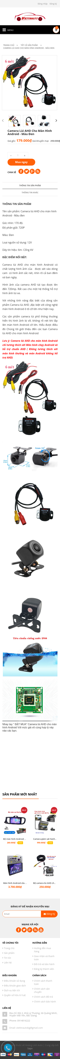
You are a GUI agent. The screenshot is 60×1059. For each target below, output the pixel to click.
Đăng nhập (43, 3)
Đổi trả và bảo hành (44, 964)
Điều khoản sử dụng (14, 980)
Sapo (29, 1048)
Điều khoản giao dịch (15, 985)
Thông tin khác (30, 374)
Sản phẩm (9, 952)
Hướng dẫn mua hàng (42, 950)
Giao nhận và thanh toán (44, 958)
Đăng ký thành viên (44, 968)
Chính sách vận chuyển (42, 990)
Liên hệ (8, 962)
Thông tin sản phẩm (30, 367)
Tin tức (7, 957)
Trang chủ (9, 948)
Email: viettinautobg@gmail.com (26, 1027)
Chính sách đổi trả (43, 996)
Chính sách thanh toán (43, 982)
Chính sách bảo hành (45, 1001)
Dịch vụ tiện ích (12, 990)
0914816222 (23, 1020)
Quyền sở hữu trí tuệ (15, 995)
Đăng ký (53, 3)
